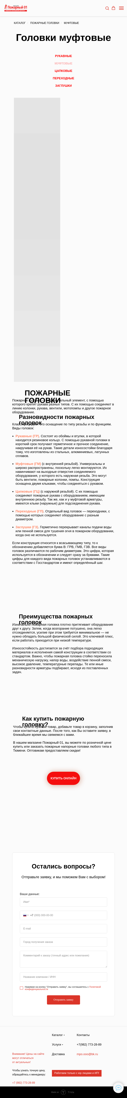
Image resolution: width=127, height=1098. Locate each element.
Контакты (83, 1035)
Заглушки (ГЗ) (27, 527)
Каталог (20, 23)
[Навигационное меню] (121, 8)
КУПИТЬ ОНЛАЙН (63, 778)
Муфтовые (71, 23)
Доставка (58, 1054)
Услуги (56, 1044)
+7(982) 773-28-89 (89, 1044)
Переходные (63, 78)
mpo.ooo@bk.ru (87, 1054)
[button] (107, 8)
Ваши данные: (30, 894)
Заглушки (63, 85)
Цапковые (63, 71)
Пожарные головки (44, 23)
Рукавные (63, 56)
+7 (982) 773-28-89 (23, 1082)
